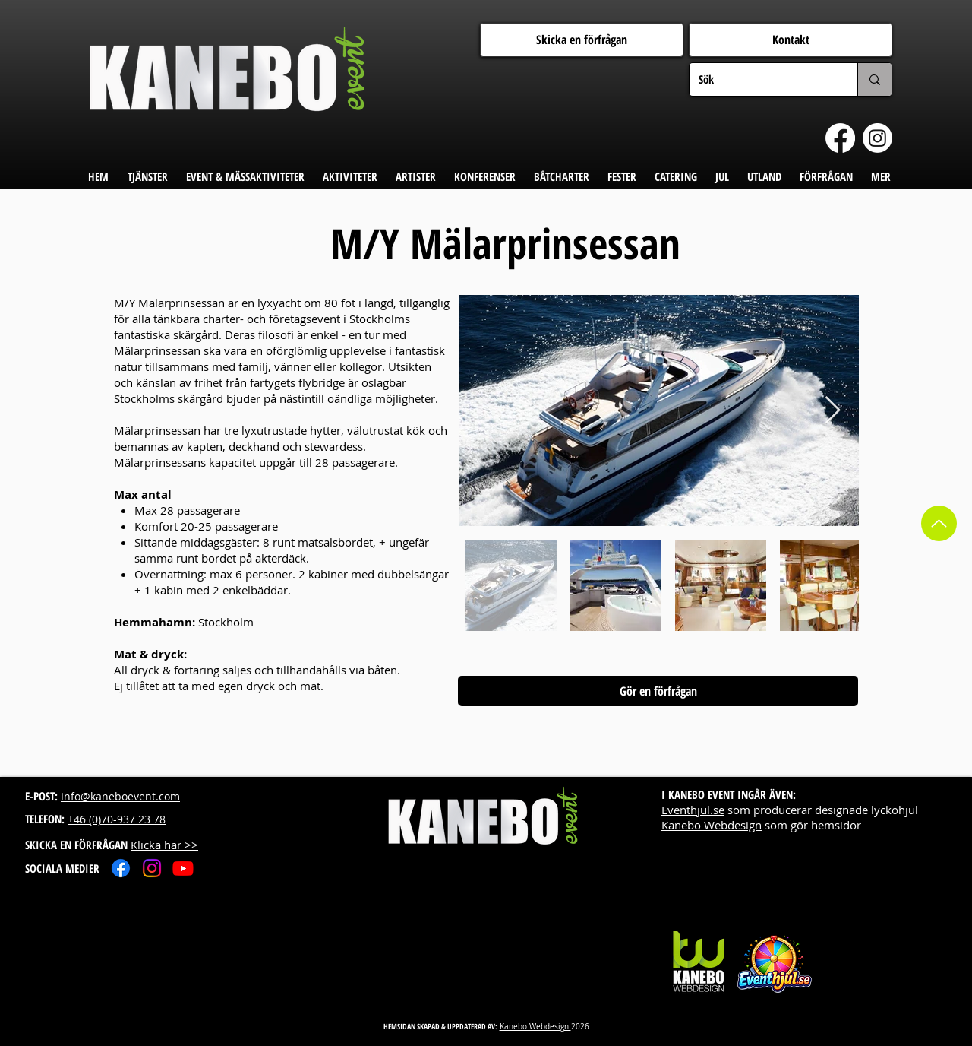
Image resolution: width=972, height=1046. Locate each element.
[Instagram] (877, 138)
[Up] (939, 523)
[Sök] (762, 79)
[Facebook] (840, 138)
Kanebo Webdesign (711, 824)
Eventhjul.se (692, 809)
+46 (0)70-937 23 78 (117, 819)
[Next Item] (832, 411)
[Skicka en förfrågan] (581, 40)
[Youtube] (183, 868)
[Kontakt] (790, 40)
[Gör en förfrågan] (658, 691)
